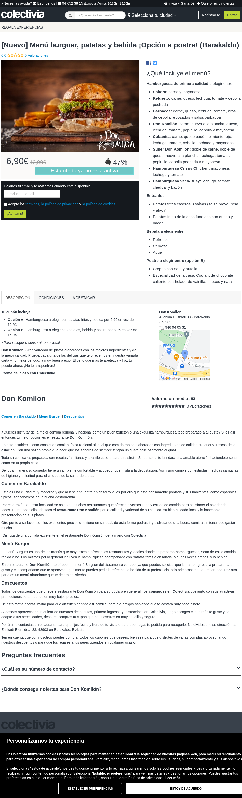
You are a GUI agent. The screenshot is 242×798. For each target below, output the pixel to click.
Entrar (232, 15)
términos (32, 204)
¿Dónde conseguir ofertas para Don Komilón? (121, 688)
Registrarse (211, 15)
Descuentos (74, 416)
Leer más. (173, 778)
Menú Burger (50, 416)
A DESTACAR (84, 298)
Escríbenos (44, 3)
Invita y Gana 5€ (179, 3)
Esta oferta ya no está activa (84, 170)
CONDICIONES (51, 298)
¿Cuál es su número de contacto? (121, 668)
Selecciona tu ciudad (152, 15)
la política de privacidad (59, 204)
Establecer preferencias (90, 788)
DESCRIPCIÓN (17, 298)
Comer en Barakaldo (18, 416)
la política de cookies (98, 204)
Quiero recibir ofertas (215, 3)
